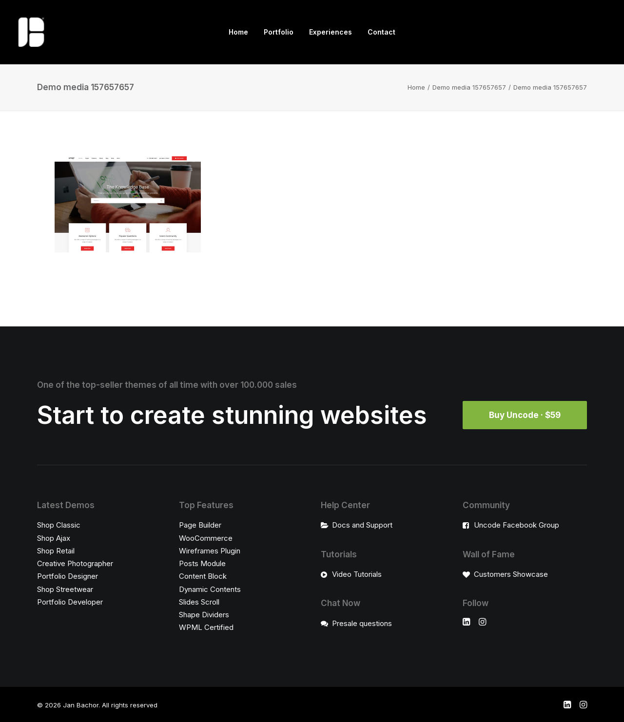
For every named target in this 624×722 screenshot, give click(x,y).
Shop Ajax (53, 537)
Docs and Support (362, 525)
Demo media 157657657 (469, 87)
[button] (466, 622)
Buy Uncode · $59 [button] (525, 415)
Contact (381, 32)
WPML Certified (206, 627)
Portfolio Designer (67, 576)
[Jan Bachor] (31, 32)
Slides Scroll (199, 601)
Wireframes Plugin (209, 550)
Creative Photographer (75, 563)
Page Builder (200, 525)
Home (238, 32)
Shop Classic (58, 525)
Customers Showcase (511, 574)
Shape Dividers (204, 614)
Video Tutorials (357, 574)
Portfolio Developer (70, 601)
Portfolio (278, 32)
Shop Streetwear (65, 588)
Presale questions (362, 622)
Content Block (203, 576)
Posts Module (202, 563)
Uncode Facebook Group (516, 525)
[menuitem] (238, 32)
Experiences (330, 32)
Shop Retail (56, 550)
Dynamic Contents (210, 588)
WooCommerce (206, 537)
